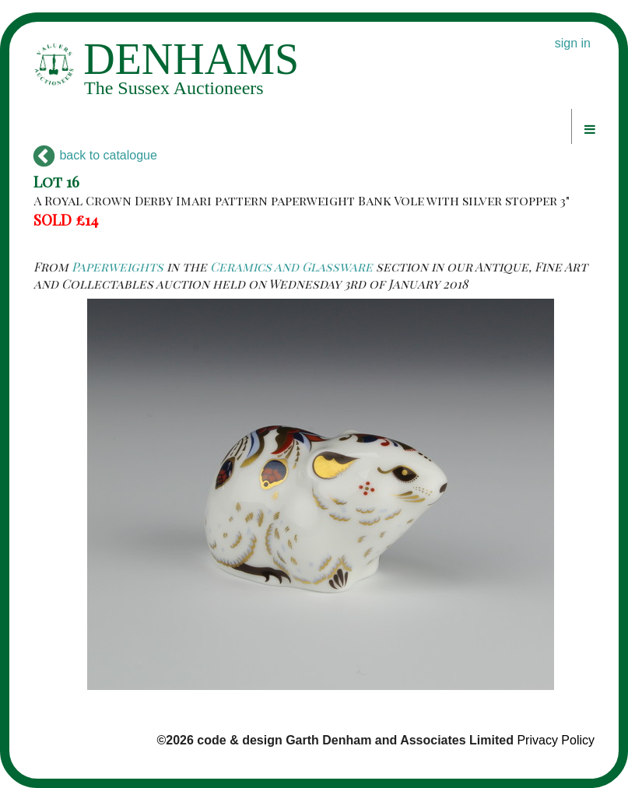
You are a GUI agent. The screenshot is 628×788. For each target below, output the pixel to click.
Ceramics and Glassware (291, 266)
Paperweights (117, 266)
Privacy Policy (556, 740)
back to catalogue (95, 155)
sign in (573, 43)
